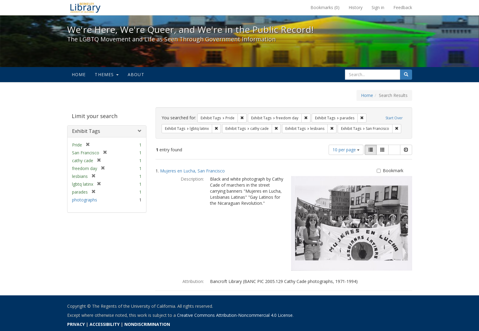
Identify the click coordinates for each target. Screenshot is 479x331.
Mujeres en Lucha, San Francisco (192, 171)
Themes (106, 74)
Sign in (378, 7)
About (136, 74)
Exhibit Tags (86, 131)
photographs (84, 200)
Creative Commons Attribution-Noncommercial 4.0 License (235, 315)
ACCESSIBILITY (105, 324)
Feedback (402, 7)
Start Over (394, 118)
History (356, 7)
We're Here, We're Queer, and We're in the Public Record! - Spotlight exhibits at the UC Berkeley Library (85, 7)
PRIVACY (76, 324)
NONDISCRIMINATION (147, 324)
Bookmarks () (325, 7)
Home (79, 74)
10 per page (346, 150)
